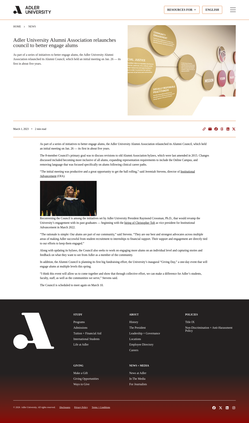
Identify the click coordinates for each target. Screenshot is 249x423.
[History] (154, 322)
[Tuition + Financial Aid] (98, 333)
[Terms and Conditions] (101, 407)
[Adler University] (32, 10)
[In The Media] (154, 379)
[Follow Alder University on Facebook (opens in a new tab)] (214, 408)
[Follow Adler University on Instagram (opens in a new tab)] (234, 408)
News (32, 26)
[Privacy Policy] (81, 407)
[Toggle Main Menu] (233, 10)
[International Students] (98, 339)
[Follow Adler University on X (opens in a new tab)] (221, 408)
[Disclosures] (64, 407)
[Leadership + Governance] (154, 333)
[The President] (154, 328)
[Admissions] (98, 328)
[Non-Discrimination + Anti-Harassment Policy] (210, 329)
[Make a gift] (98, 373)
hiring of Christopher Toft (139, 222)
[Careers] (154, 350)
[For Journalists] (154, 384)
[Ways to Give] (98, 384)
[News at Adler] (154, 373)
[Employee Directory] (154, 344)
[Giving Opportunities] (98, 379)
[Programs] (98, 322)
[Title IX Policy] (210, 322)
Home (17, 26)
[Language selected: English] (212, 10)
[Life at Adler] (98, 344)
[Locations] (154, 339)
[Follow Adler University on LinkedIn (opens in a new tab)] (227, 408)
